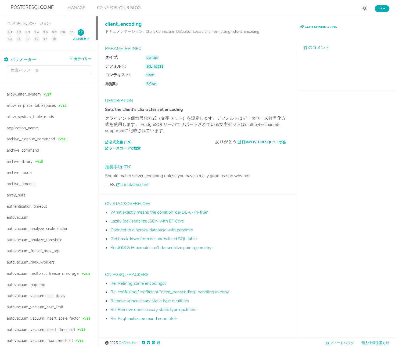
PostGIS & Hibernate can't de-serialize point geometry (160, 248)
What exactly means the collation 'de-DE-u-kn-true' (159, 212)
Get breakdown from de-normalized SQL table (153, 239)
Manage (76, 7)
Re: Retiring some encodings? (138, 283)
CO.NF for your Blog (119, 7)
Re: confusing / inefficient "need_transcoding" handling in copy (169, 292)
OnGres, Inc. (128, 343)
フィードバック (342, 343)
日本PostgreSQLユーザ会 (264, 142)
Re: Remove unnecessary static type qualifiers (153, 310)
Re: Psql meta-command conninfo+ (143, 319)
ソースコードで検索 (125, 148)
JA (382, 8)
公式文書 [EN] (120, 142)
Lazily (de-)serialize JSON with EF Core (147, 221)
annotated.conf (134, 185)
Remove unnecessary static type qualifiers (149, 301)
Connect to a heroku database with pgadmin (151, 230)
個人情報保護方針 (375, 343)
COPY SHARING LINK (318, 27)
